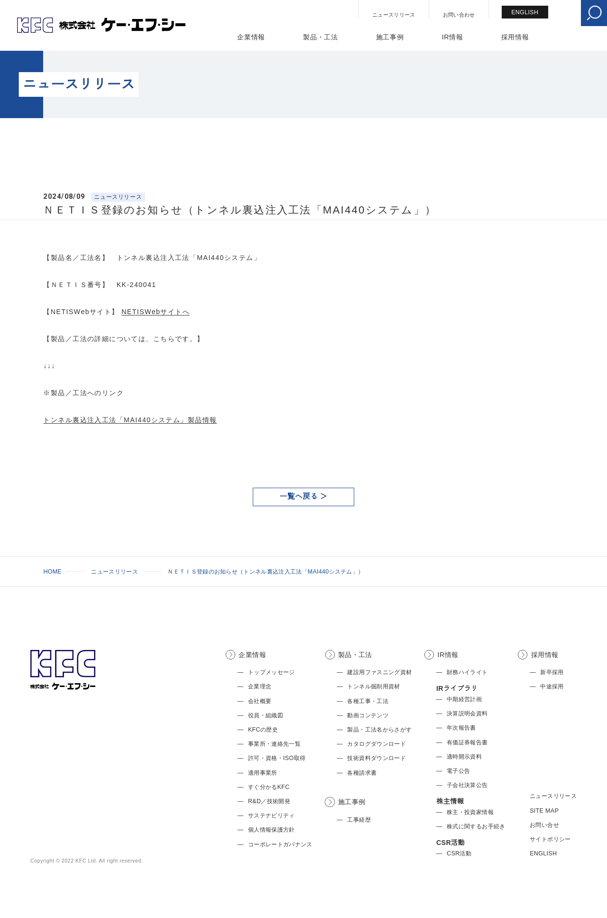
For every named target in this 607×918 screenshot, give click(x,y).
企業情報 (251, 37)
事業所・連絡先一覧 (274, 744)
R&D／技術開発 (269, 801)
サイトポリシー (550, 839)
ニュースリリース (393, 15)
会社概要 (259, 701)
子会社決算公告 (467, 785)
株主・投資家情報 (470, 812)
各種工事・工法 (367, 701)
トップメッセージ (271, 672)
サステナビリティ (271, 815)
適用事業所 (262, 773)
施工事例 (390, 37)
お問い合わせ (459, 15)
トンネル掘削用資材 (373, 686)
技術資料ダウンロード (376, 758)
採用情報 (515, 37)
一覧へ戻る (299, 496)
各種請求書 (362, 773)
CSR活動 (459, 853)
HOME (52, 571)
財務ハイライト (467, 672)
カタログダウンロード (376, 744)
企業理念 (259, 686)
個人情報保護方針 (271, 829)
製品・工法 (320, 37)
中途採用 (551, 686)
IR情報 (452, 37)
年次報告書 (461, 727)
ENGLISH (524, 12)
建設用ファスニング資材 (379, 672)
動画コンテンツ (367, 715)
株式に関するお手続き (476, 826)
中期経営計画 (464, 699)
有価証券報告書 (467, 742)
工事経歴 (358, 819)
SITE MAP (544, 810)
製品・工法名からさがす (379, 729)
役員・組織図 (265, 715)
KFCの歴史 (263, 729)
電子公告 (458, 771)
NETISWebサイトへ (155, 311)
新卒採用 (551, 672)
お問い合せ (544, 825)
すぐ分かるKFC (269, 787)
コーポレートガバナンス (280, 844)
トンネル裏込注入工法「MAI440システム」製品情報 (130, 420)
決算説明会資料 (467, 713)
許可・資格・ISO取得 (276, 758)
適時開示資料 (464, 756)
